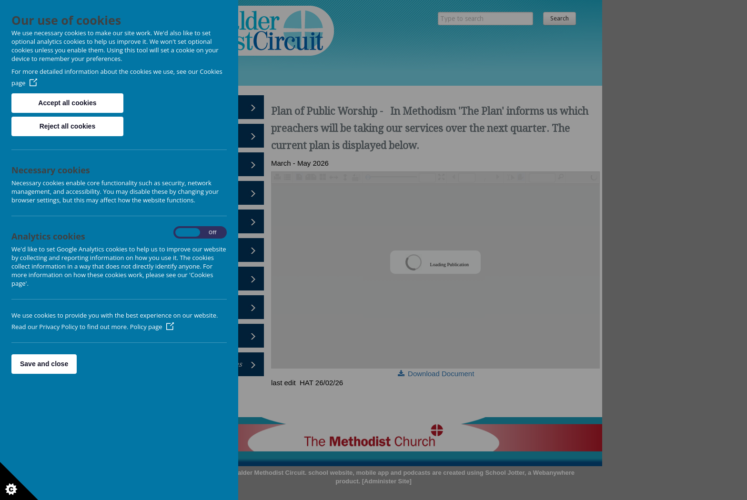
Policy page (152, 326)
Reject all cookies (68, 126)
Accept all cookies (67, 103)
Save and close (44, 364)
